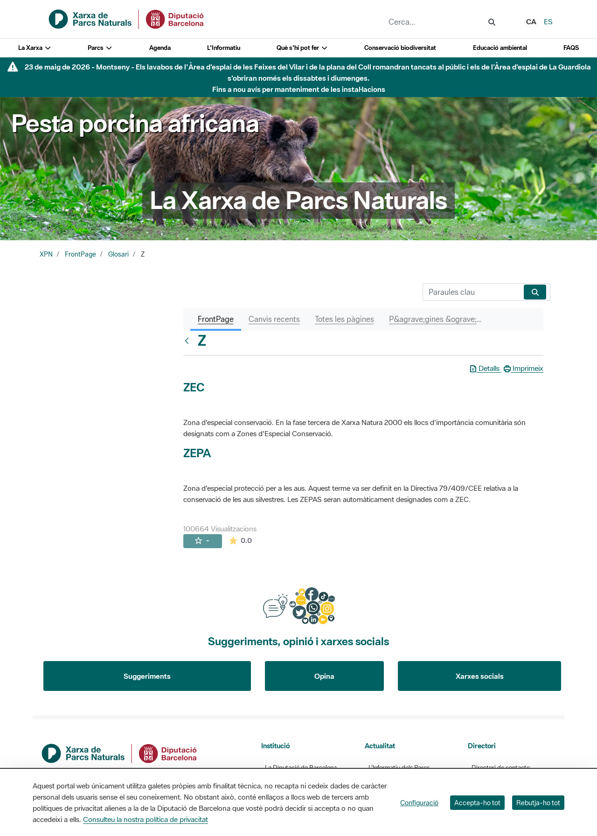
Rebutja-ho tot (538, 802)
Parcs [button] (100, 48)
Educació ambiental (500, 48)
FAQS (571, 48)
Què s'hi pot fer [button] (302, 48)
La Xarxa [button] (34, 48)
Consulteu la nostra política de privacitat (145, 819)
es (548, 21)
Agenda (160, 48)
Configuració (419, 802)
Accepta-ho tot (477, 802)
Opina (324, 676)
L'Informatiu (223, 48)
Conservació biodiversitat (400, 48)
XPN (46, 254)
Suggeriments (147, 676)
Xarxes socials (480, 676)
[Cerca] (471, 292)
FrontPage (80, 254)
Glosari (118, 254)
